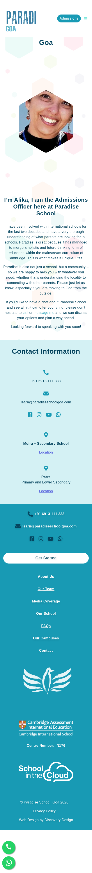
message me (44, 313)
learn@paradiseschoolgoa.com (46, 526)
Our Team (46, 589)
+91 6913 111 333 (46, 514)
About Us (46, 576)
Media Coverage (46, 601)
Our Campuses (46, 638)
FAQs (46, 626)
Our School (46, 613)
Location (46, 452)
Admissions (69, 18)
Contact (46, 650)
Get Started (46, 558)
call (25, 313)
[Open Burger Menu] (85, 18)
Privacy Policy (44, 811)
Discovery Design (59, 820)
